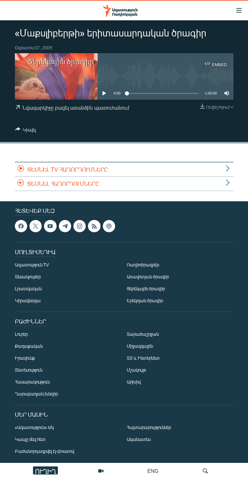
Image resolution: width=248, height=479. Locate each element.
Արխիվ (134, 381)
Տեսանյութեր (28, 276)
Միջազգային (140, 346)
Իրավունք (25, 358)
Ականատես (139, 439)
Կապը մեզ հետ (30, 439)
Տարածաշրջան (143, 334)
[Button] (25, 131)
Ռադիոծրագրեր (143, 264)
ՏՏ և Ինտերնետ (143, 358)
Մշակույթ (136, 370)
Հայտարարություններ (149, 427)
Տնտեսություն (28, 370)
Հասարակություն (32, 381)
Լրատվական (28, 288)
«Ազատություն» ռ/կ (34, 427)
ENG (153, 471)
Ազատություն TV (32, 264)
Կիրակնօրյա (28, 300)
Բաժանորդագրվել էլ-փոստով (44, 451)
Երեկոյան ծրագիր (145, 300)
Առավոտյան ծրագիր (148, 276)
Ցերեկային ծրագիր (146, 288)
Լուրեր (21, 334)
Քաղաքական (29, 346)
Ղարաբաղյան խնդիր (36, 393)
